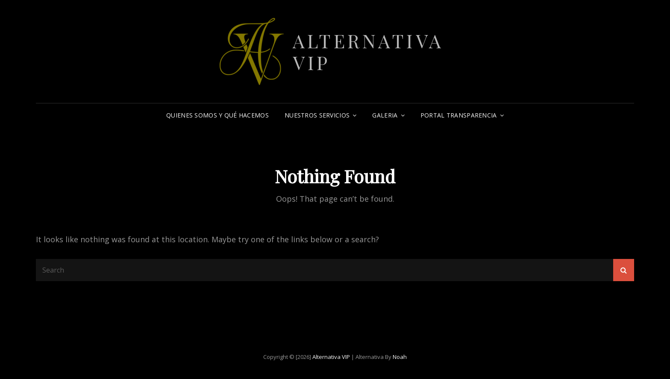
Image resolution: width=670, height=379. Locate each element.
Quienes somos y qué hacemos (217, 115)
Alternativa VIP (368, 51)
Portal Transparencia (458, 115)
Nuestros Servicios (317, 115)
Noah (400, 357)
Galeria (384, 115)
